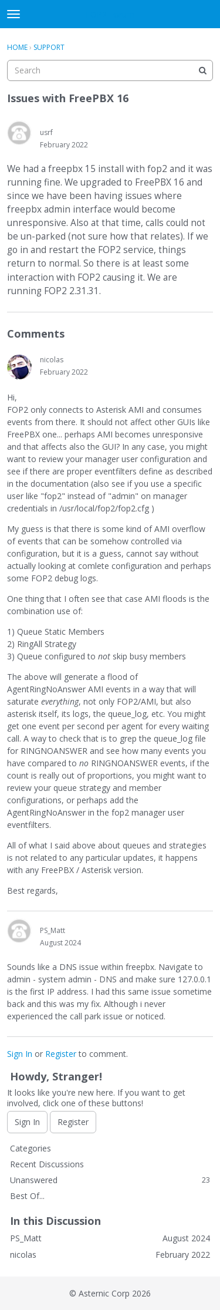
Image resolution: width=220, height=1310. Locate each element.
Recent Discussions (47, 1164)
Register (60, 1053)
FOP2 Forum (110, 14)
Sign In (19, 1053)
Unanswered (110, 1180)
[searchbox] (110, 70)
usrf (46, 132)
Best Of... (27, 1195)
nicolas (51, 360)
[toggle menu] (13, 14)
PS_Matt (52, 930)
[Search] (202, 70)
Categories (30, 1148)
